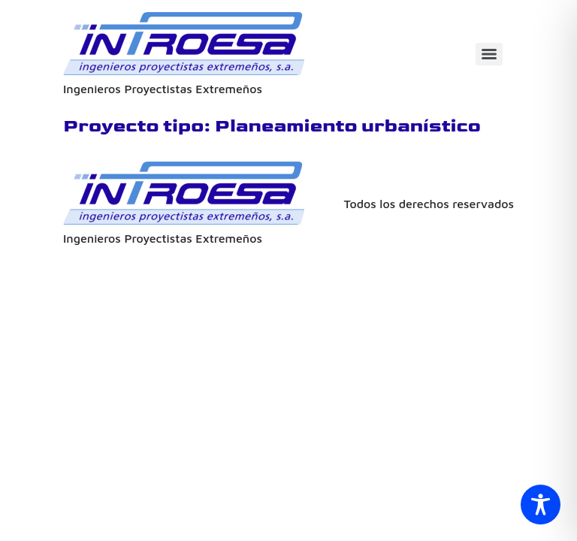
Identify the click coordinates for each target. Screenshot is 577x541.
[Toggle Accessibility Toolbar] (540, 504)
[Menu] (489, 54)
